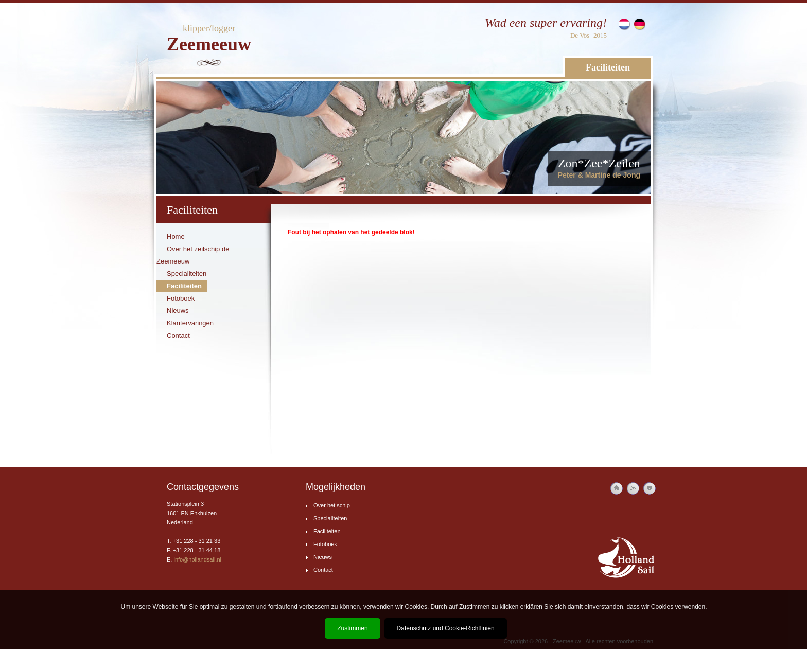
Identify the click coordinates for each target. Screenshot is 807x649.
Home (176, 236)
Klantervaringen (190, 323)
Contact (178, 335)
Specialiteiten (186, 273)
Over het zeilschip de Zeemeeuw (192, 255)
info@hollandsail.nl (197, 559)
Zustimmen (352, 628)
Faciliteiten (608, 67)
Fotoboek (181, 298)
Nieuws (178, 310)
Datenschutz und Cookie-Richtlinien (446, 628)
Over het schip (331, 505)
